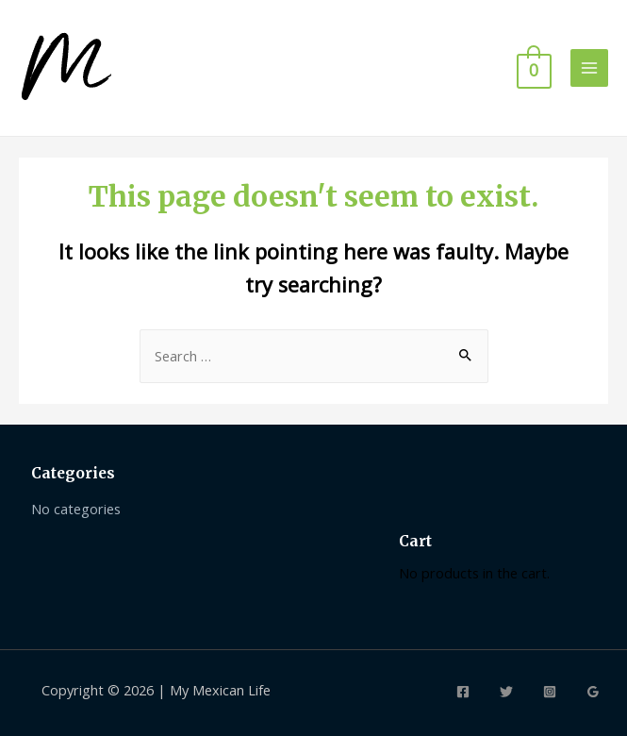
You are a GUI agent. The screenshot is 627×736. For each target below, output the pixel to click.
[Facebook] (463, 691)
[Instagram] (549, 691)
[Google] (593, 691)
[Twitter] (506, 691)
